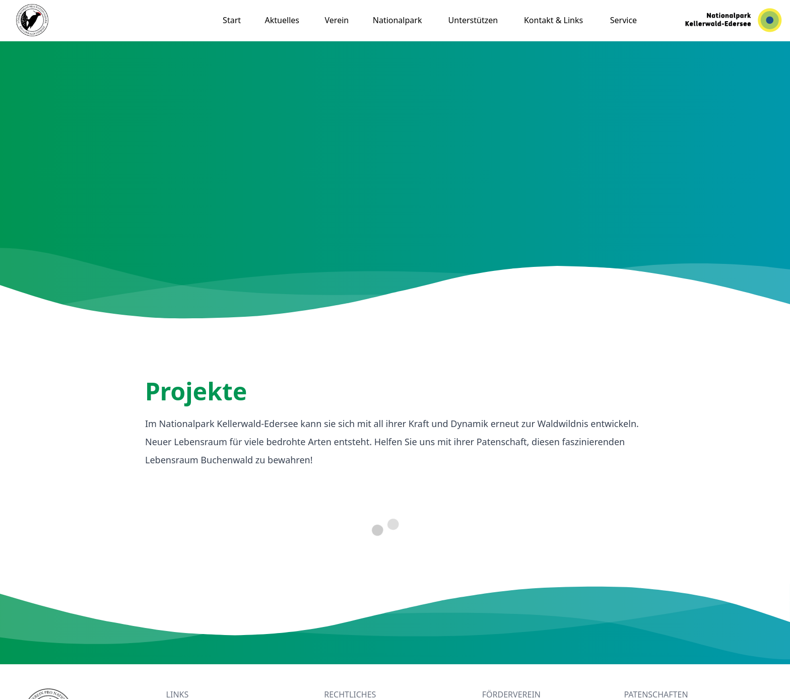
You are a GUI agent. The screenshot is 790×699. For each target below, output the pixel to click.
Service (623, 20)
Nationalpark (397, 20)
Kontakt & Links (553, 20)
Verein (337, 20)
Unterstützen (473, 20)
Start (232, 20)
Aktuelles (282, 20)
